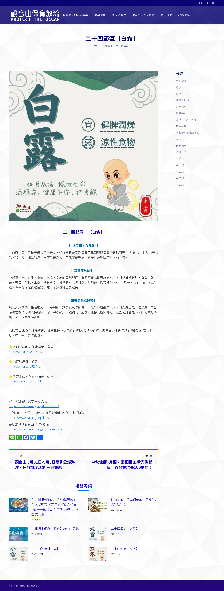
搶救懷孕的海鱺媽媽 (188, 132)
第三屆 (180, 171)
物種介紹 (181, 152)
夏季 (178, 94)
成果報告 (181, 126)
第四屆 (180, 184)
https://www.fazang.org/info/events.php (37, 429)
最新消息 (181, 145)
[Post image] (18, 505)
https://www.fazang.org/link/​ (29, 417)
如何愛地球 (182, 100)
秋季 (178, 158)
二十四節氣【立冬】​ (125, 548)
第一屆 (180, 165)
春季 (178, 139)
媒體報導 (181, 106)
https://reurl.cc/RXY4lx (25, 366)
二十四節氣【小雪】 (45, 548)
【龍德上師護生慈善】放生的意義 (55, 528)
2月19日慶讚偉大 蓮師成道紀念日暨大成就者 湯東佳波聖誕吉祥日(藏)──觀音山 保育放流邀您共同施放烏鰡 (54, 506)
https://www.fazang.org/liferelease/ (34, 406)
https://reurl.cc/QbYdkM (26, 351)
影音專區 (181, 113)
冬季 (178, 87)
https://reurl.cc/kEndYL (25, 381)
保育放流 (181, 81)
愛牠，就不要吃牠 (186, 119)
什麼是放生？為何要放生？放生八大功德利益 (134, 502)
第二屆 (180, 178)
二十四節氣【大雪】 (125, 528)
